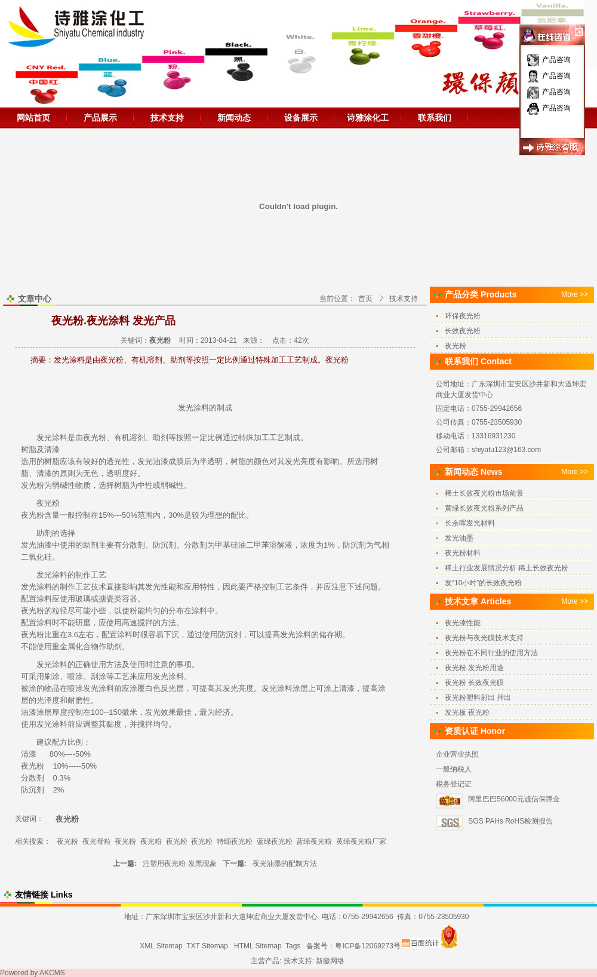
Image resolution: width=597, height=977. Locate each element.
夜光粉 (94, 437)
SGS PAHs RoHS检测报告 (510, 821)
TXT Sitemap (207, 946)
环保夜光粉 (463, 316)
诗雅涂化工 (368, 117)
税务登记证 (454, 784)
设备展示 (301, 117)
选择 (106, 485)
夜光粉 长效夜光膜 (474, 682)
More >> (574, 294)
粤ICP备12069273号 (367, 946)
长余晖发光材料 (470, 523)
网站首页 (33, 117)
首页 (365, 298)
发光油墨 (459, 538)
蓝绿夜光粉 (275, 841)
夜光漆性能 (463, 623)
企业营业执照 (457, 754)
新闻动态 (234, 117)
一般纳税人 (454, 769)
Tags (292, 946)
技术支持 (167, 117)
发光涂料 (51, 437)
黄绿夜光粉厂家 (361, 841)
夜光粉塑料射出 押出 (478, 697)
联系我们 (434, 117)
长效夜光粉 (463, 331)
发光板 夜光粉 (467, 712)
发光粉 (32, 485)
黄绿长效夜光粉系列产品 (484, 508)
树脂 (28, 449)
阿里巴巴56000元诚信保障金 (513, 799)
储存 (326, 634)
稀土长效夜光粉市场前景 (484, 493)
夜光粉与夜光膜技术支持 (484, 638)
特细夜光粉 (235, 841)
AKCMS (52, 973)
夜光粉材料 (463, 553)
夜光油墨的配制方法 (285, 863)
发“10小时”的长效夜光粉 (483, 583)
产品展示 (100, 117)
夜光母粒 (96, 841)
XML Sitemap (161, 946)
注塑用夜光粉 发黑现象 (179, 863)
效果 (168, 712)
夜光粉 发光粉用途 (474, 667)
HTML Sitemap (258, 946)
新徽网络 (330, 961)
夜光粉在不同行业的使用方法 (491, 653)
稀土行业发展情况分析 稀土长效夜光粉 (506, 568)
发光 (185, 407)
